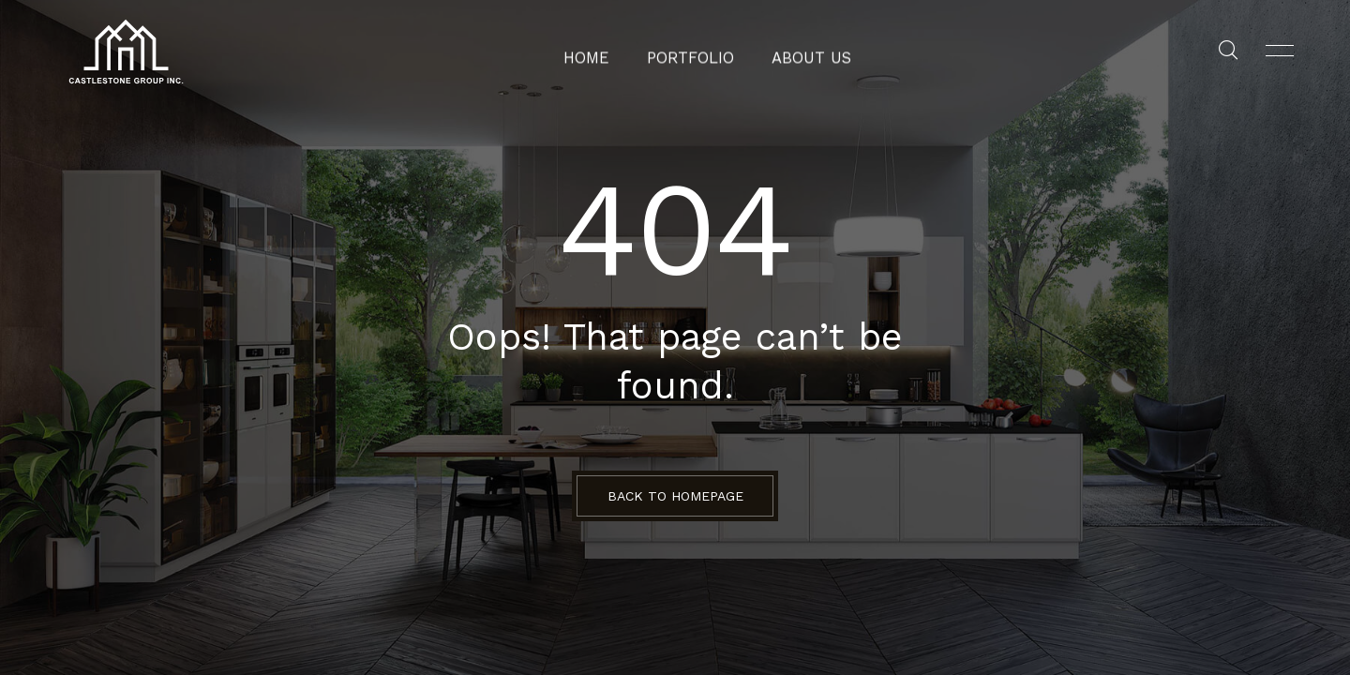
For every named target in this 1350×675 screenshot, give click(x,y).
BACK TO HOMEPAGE (675, 495)
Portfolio (693, 51)
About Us (802, 51)
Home (599, 51)
